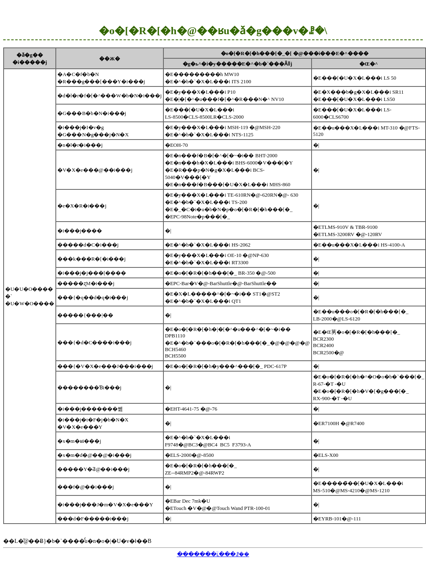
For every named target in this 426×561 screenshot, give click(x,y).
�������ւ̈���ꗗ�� (213, 554)
